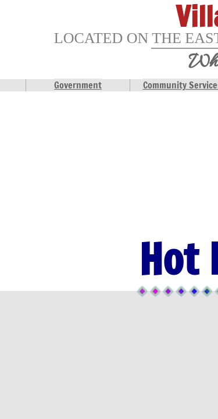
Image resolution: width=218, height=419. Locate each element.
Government (78, 85)
